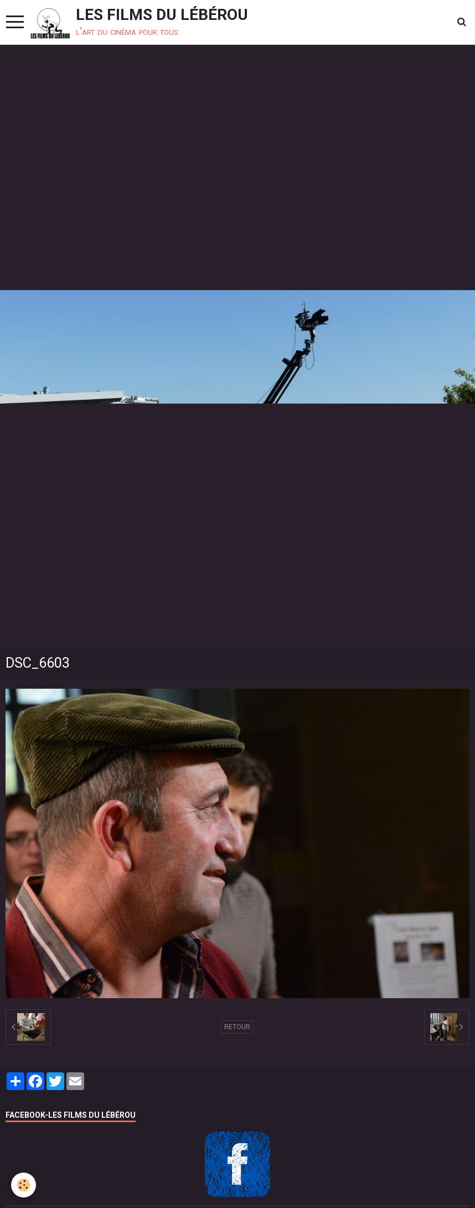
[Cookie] (23, 1185)
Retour (237, 1027)
